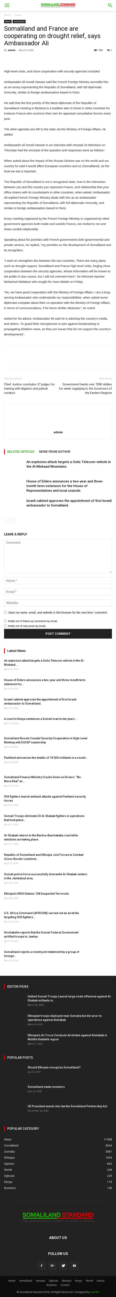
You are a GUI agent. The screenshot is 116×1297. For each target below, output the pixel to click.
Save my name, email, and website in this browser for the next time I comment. (58, 612)
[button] (110, 5)
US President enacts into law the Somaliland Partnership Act (67, 1106)
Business (52, 1285)
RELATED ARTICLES (20, 452)
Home (7, 15)
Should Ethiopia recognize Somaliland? (54, 1067)
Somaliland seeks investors (46, 1086)
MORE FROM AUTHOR (54, 452)
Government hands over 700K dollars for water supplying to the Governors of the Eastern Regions (85, 389)
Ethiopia (66, 1280)
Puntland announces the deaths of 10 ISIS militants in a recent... (46, 757)
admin (12, 50)
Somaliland (19, 21)
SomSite (94, 1292)
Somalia (40, 1280)
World (89, 1280)
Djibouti (53, 1280)
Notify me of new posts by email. (27, 625)
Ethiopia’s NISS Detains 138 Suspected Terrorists (36, 893)
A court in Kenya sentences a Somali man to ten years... (40, 719)
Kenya (78, 1280)
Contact (65, 1285)
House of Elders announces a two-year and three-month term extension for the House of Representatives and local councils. (64, 486)
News (18, 15)
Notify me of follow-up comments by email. (33, 621)
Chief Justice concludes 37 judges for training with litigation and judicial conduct (29, 389)
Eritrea (100, 1280)
